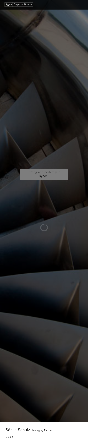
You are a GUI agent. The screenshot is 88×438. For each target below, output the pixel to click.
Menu (77, 4)
